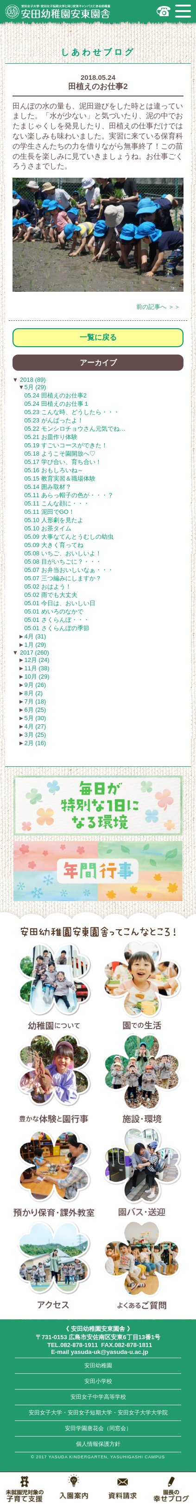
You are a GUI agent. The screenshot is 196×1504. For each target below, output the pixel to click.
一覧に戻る (98, 337)
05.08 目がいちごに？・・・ (63, 561)
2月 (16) (35, 743)
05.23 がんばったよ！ (54, 420)
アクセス (54, 1265)
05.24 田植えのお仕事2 (56, 395)
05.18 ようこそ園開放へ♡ (60, 453)
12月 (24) (36, 659)
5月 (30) (35, 718)
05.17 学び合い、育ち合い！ (63, 461)
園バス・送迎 (142, 1173)
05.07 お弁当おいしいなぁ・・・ (69, 569)
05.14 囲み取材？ (48, 486)
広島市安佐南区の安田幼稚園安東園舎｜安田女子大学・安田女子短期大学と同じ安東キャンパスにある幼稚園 (58, 11)
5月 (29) (35, 387)
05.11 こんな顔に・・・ (57, 503)
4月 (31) (35, 636)
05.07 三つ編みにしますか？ (63, 578)
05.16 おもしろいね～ (54, 470)
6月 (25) (35, 709)
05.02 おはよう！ (48, 586)
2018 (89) (31, 379)
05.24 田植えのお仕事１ (57, 403)
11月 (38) (36, 668)
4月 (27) (35, 726)
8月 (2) (33, 693)
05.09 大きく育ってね (54, 544)
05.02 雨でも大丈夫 (51, 594)
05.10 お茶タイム (48, 528)
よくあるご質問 (142, 1265)
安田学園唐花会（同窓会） (98, 1428)
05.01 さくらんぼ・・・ (57, 619)
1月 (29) (35, 644)
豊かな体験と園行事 (54, 1079)
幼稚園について (54, 986)
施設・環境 (142, 1079)
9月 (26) (35, 684)
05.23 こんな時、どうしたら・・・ (72, 412)
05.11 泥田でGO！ (50, 511)
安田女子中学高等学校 (98, 1397)
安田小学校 (98, 1381)
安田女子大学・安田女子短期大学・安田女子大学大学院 (98, 1412)
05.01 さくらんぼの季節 (57, 628)
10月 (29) (36, 676)
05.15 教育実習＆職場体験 (60, 478)
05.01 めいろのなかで (54, 611)
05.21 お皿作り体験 (51, 436)
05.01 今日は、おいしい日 (60, 603)
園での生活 (142, 986)
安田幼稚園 (98, 1365)
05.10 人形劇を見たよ (54, 520)
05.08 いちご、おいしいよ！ (63, 553)
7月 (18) (35, 701)
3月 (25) (35, 734)
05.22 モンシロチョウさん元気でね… (75, 428)
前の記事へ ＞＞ (158, 306)
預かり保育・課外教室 (54, 1173)
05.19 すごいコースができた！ (66, 445)
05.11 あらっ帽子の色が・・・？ (69, 495)
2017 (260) (33, 652)
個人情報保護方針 (98, 1444)
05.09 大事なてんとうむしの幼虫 (69, 536)
